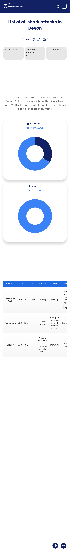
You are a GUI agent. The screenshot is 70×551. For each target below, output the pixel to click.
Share (27, 39)
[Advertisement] (35, 79)
